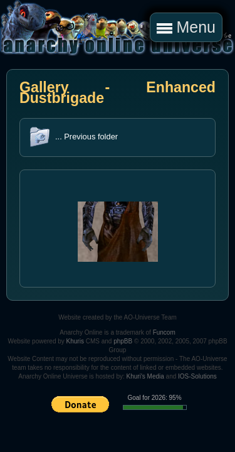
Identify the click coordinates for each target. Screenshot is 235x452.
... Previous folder (86, 136)
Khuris (75, 341)
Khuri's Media (145, 376)
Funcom (164, 332)
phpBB (122, 341)
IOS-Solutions (197, 376)
